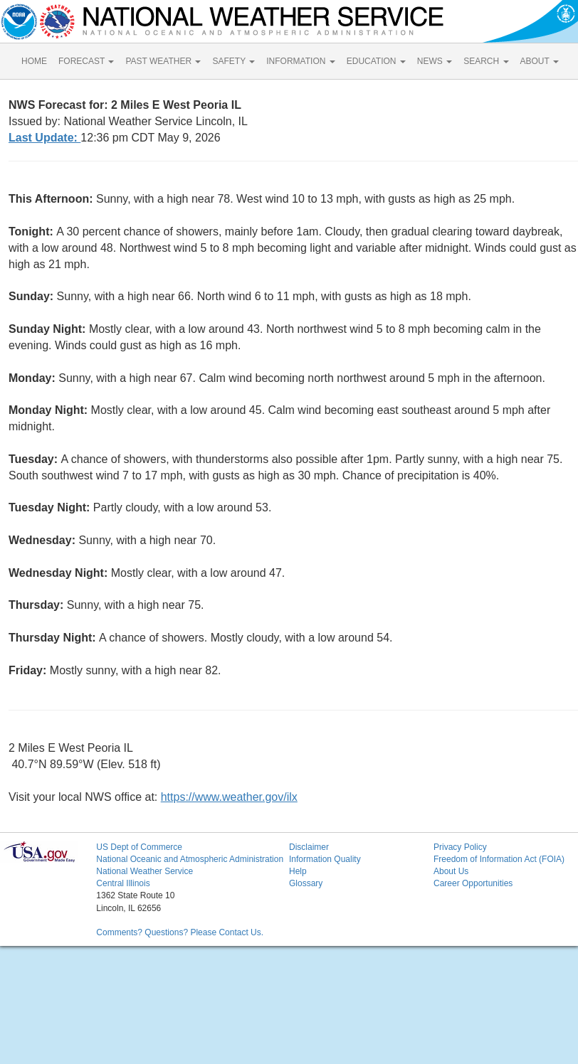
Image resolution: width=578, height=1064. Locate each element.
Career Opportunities (473, 883)
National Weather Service (144, 871)
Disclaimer (309, 847)
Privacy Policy (460, 847)
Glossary (305, 883)
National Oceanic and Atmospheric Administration (189, 859)
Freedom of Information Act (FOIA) (499, 859)
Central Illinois (122, 883)
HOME (34, 61)
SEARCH (485, 61)
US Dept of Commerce (139, 847)
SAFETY (233, 61)
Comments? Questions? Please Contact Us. (179, 932)
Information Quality (325, 859)
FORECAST (86, 61)
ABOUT (539, 61)
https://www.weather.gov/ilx (229, 797)
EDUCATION (376, 61)
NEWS (434, 61)
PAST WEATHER (163, 61)
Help (298, 871)
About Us (451, 871)
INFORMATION (300, 61)
